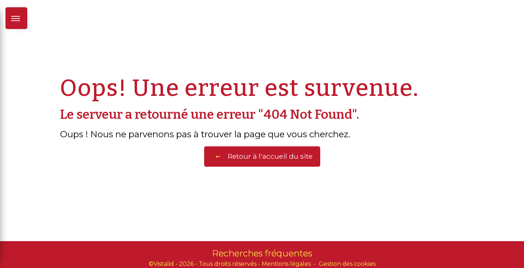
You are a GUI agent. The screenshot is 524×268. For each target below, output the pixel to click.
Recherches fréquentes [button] (262, 253)
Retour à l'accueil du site (262, 156)
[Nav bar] (16, 18)
